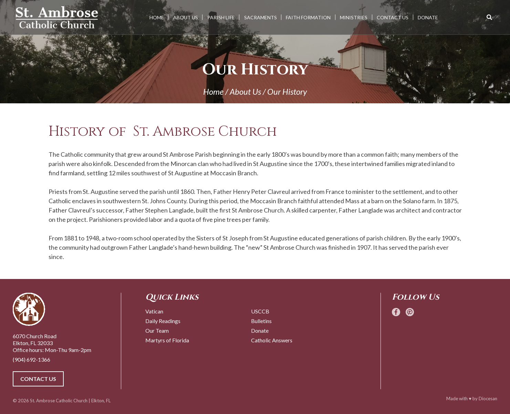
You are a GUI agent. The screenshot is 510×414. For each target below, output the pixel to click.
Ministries (353, 17)
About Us (185, 17)
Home (156, 17)
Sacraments (260, 17)
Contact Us (392, 17)
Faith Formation (308, 17)
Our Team (157, 330)
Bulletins (261, 321)
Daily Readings (162, 321)
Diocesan (488, 398)
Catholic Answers (271, 340)
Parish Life (221, 17)
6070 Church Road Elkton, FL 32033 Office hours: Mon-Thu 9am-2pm (52, 343)
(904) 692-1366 (31, 359)
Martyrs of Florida (167, 340)
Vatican (154, 311)
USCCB (260, 311)
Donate (428, 17)
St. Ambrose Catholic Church (58, 400)
